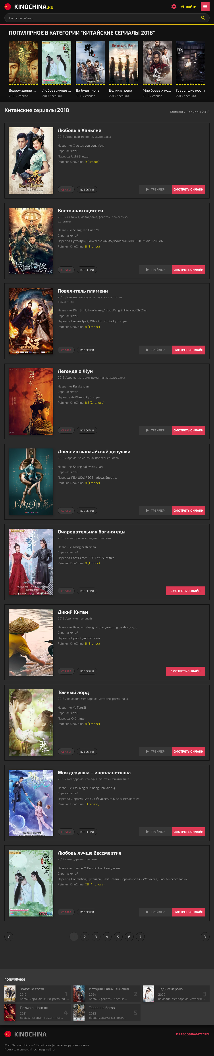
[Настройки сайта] (174, 6)
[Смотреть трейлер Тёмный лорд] (155, 751)
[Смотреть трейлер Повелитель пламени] (155, 350)
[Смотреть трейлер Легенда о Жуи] (155, 430)
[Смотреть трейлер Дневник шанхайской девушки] (155, 510)
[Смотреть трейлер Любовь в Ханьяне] (155, 189)
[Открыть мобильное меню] (205, 6)
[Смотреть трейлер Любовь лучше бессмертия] (155, 912)
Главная (176, 112)
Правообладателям (193, 1034)
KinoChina (28, 6)
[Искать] (203, 17)
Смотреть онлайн (188, 189)
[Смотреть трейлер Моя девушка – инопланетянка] (155, 831)
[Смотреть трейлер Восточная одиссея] (155, 269)
